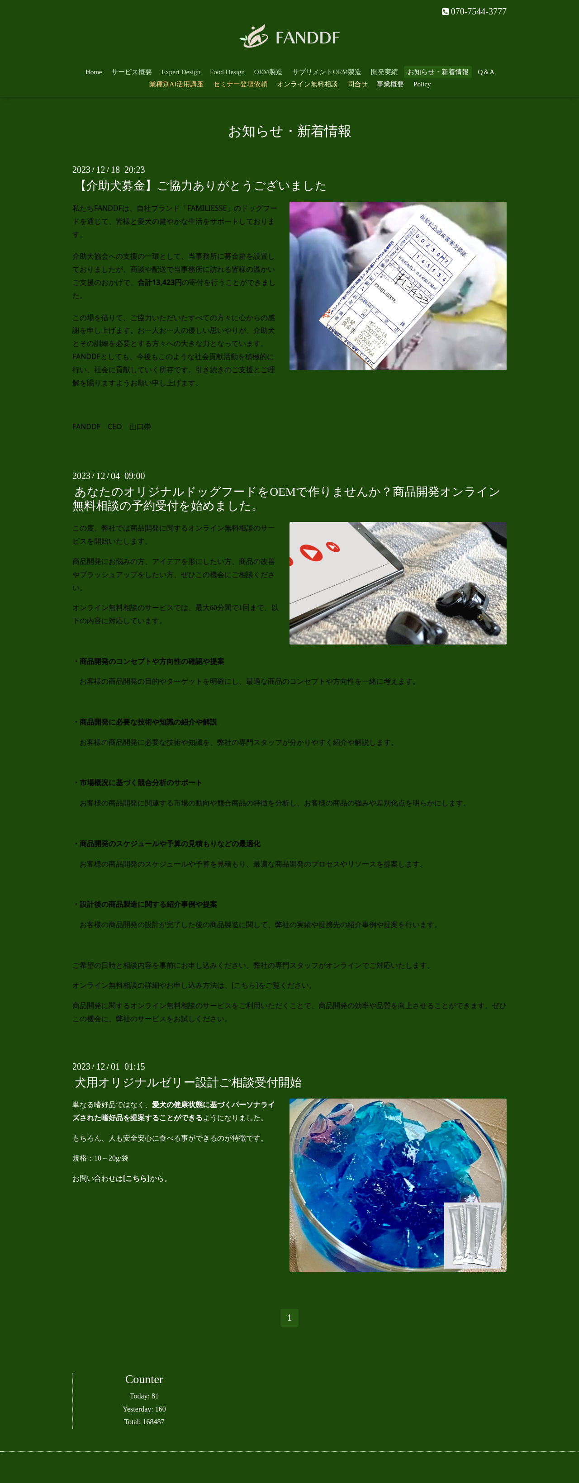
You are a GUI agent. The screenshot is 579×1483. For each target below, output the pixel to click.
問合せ (357, 84)
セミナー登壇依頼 (240, 84)
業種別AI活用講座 (176, 84)
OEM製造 (268, 72)
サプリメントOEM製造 (326, 72)
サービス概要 (131, 72)
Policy (422, 84)
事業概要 (390, 84)
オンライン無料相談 (307, 84)
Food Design (227, 72)
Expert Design (180, 72)
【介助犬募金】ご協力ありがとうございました (201, 185)
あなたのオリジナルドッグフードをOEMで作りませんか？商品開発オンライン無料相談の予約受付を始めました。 (286, 498)
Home (93, 72)
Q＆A (486, 72)
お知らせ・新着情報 (438, 72)
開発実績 (384, 72)
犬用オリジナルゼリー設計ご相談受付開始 (188, 1082)
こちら (245, 985)
